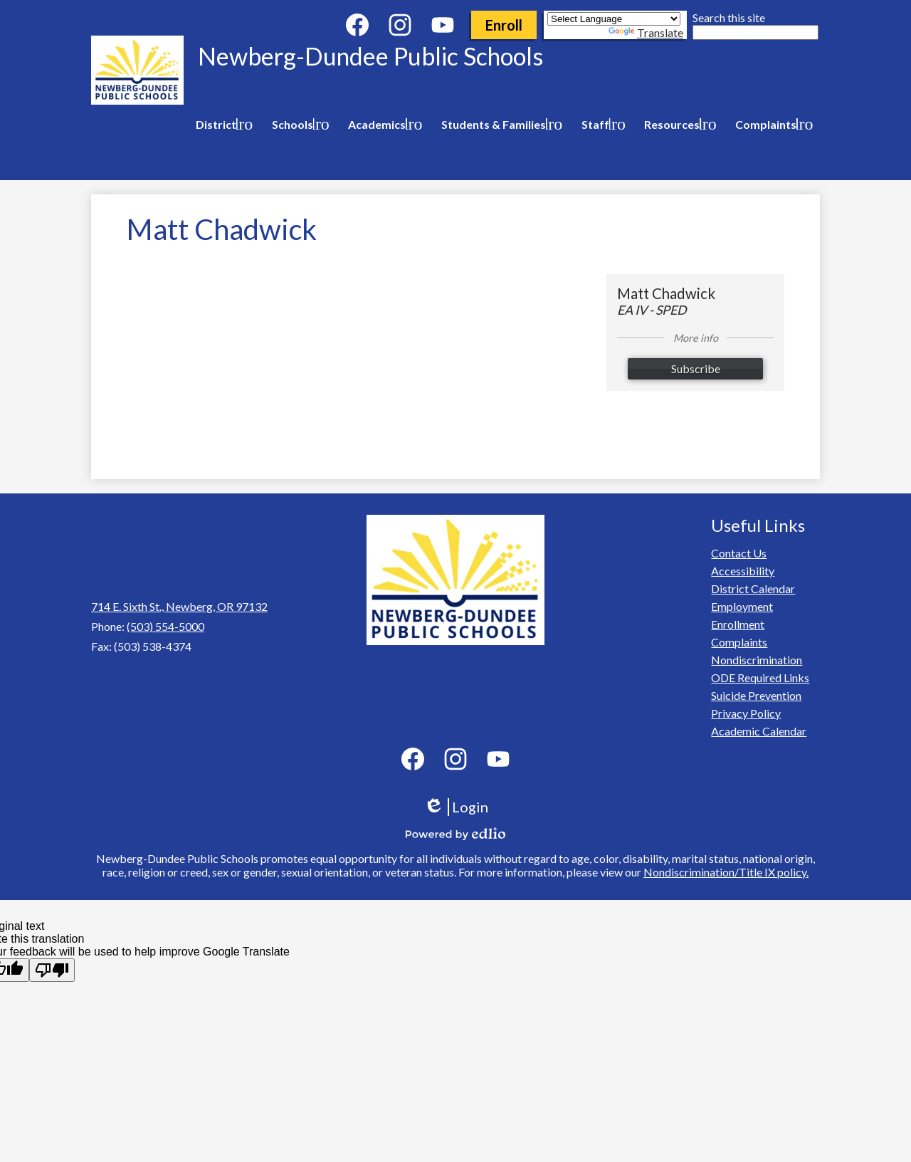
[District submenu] (221, 124)
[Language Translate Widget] (613, 19)
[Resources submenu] (677, 124)
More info (695, 338)
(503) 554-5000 (165, 626)
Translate (646, 32)
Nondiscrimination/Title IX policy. (726, 872)
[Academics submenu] (382, 124)
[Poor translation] (52, 970)
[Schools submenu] (298, 124)
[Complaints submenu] (771, 124)
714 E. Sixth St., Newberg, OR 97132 (179, 606)
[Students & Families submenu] (499, 124)
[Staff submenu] (601, 124)
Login (455, 807)
